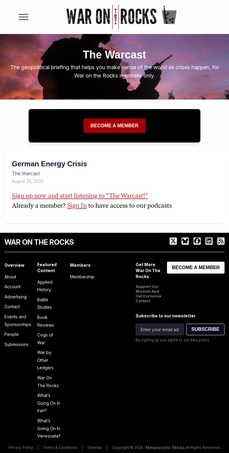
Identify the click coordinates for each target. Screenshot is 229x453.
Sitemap (94, 447)
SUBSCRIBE (205, 329)
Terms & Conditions (60, 447)
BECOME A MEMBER (196, 267)
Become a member (115, 125)
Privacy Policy (21, 447)
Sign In (77, 206)
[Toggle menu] (23, 17)
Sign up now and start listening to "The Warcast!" (80, 196)
